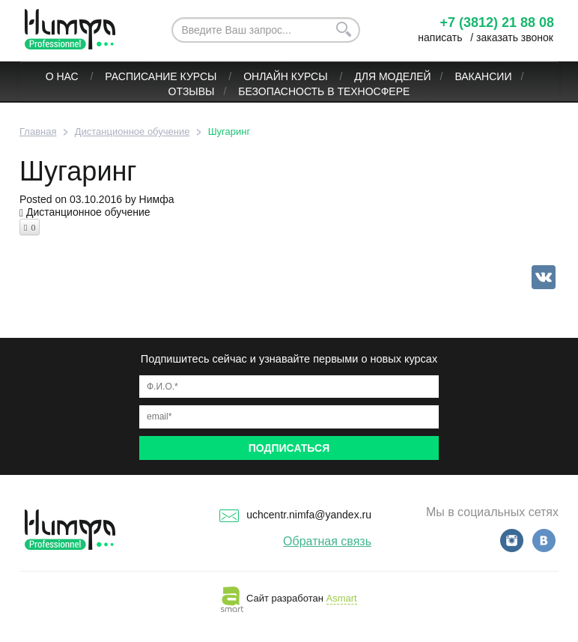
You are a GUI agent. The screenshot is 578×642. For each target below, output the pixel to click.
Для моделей (392, 76)
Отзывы (191, 91)
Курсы (200, 76)
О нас (64, 76)
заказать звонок (514, 37)
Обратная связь (327, 541)
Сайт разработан (288, 598)
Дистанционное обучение (88, 212)
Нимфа (156, 199)
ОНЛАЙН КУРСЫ (286, 76)
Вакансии (482, 76)
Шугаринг (78, 171)
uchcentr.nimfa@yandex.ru (295, 515)
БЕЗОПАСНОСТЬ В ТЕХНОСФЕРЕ (324, 91)
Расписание (141, 76)
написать (440, 37)
